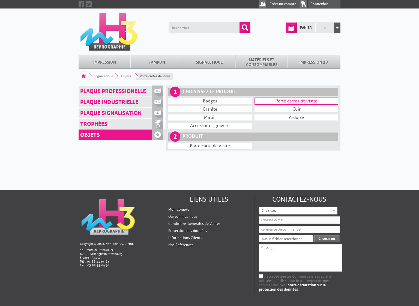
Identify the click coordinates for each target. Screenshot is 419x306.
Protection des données (187, 197)
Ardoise (296, 83)
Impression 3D (314, 27)
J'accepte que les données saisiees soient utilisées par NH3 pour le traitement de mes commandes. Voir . (295, 249)
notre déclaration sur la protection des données (292, 253)
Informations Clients (185, 204)
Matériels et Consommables (261, 28)
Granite (210, 75)
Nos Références (180, 211)
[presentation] (300, 271)
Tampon (157, 27)
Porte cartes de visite (297, 67)
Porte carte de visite (210, 112)
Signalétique (209, 27)
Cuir (296, 75)
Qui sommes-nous (182, 182)
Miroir (210, 83)
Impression (104, 27)
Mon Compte (178, 175)
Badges (210, 67)
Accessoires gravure (210, 92)
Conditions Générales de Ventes (194, 189)
